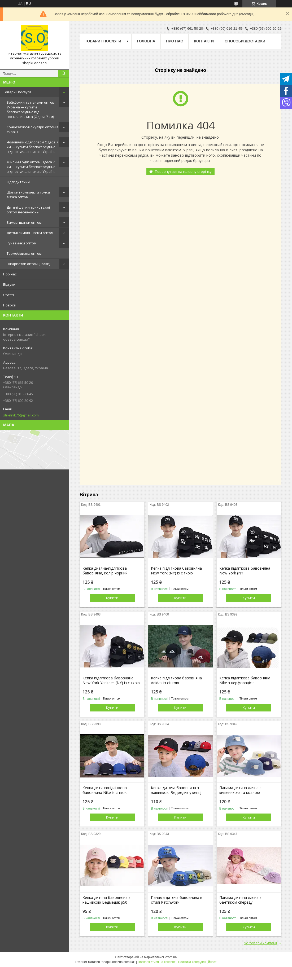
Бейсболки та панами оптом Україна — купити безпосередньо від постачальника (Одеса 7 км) (31, 109)
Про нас (9, 274)
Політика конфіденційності (197, 962)
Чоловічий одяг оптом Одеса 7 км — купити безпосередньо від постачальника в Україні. (32, 147)
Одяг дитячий (18, 181)
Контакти (204, 41)
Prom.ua (171, 957)
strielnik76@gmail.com (21, 415)
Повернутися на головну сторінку (183, 171)
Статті (8, 294)
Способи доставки (245, 41)
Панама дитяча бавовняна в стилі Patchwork (176, 900)
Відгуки (9, 284)
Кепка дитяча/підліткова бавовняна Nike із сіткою (105, 790)
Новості (9, 305)
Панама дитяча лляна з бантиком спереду (240, 900)
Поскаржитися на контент (156, 962)
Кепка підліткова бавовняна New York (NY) (244, 570)
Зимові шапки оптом (24, 222)
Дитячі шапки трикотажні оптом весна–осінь (28, 209)
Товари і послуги (17, 92)
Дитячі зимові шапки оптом (30, 232)
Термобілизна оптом (24, 253)
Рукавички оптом (21, 243)
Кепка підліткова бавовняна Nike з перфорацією (244, 680)
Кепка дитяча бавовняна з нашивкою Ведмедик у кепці (176, 790)
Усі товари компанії (260, 942)
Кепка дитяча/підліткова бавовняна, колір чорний (105, 570)
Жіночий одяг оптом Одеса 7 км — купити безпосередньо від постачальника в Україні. (31, 167)
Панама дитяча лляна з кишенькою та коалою (240, 790)
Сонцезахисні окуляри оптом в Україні (33, 129)
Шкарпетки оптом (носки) (28, 263)
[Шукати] (63, 73)
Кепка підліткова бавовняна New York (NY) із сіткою (176, 570)
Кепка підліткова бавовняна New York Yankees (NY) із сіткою (111, 680)
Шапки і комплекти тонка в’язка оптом (28, 194)
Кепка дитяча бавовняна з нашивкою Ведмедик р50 (106, 900)
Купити (112, 597)
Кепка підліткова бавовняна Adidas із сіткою (176, 680)
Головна (146, 41)
